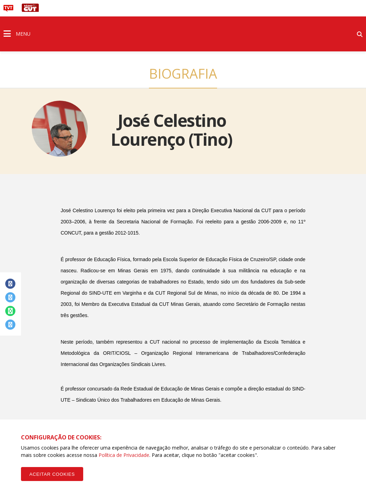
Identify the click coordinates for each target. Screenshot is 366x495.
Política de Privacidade (124, 455)
